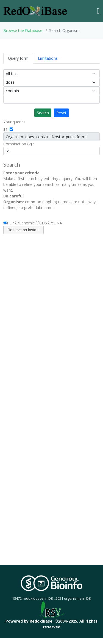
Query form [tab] (18, 58)
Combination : (18, 143)
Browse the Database (22, 30)
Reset (61, 112)
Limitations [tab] (48, 58)
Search (43, 112)
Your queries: (14, 121)
